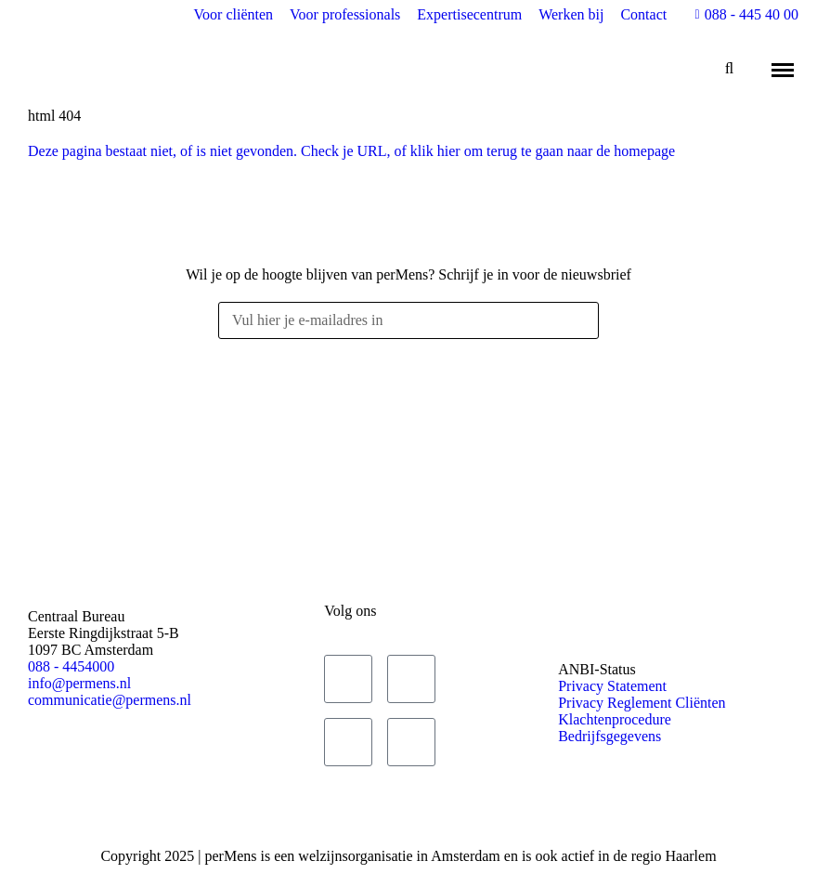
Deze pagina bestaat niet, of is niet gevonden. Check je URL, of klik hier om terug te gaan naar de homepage (351, 151)
